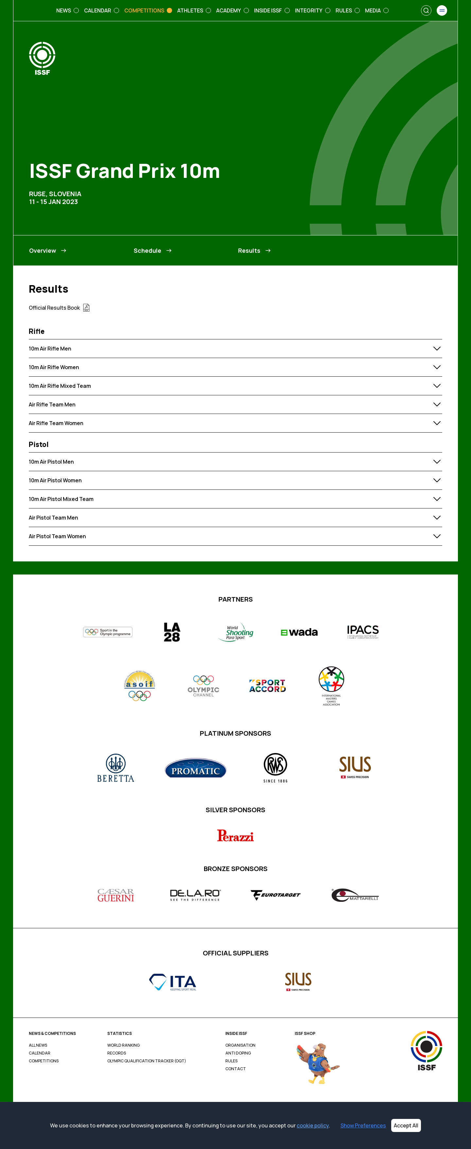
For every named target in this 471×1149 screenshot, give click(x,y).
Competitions (44, 1061)
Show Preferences (363, 1125)
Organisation (240, 1045)
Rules (231, 1061)
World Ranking (123, 1045)
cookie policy (313, 1125)
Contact (235, 1069)
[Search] (426, 10)
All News (38, 1045)
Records (116, 1053)
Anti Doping (238, 1053)
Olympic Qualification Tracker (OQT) (146, 1061)
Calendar (39, 1053)
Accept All (406, 1125)
